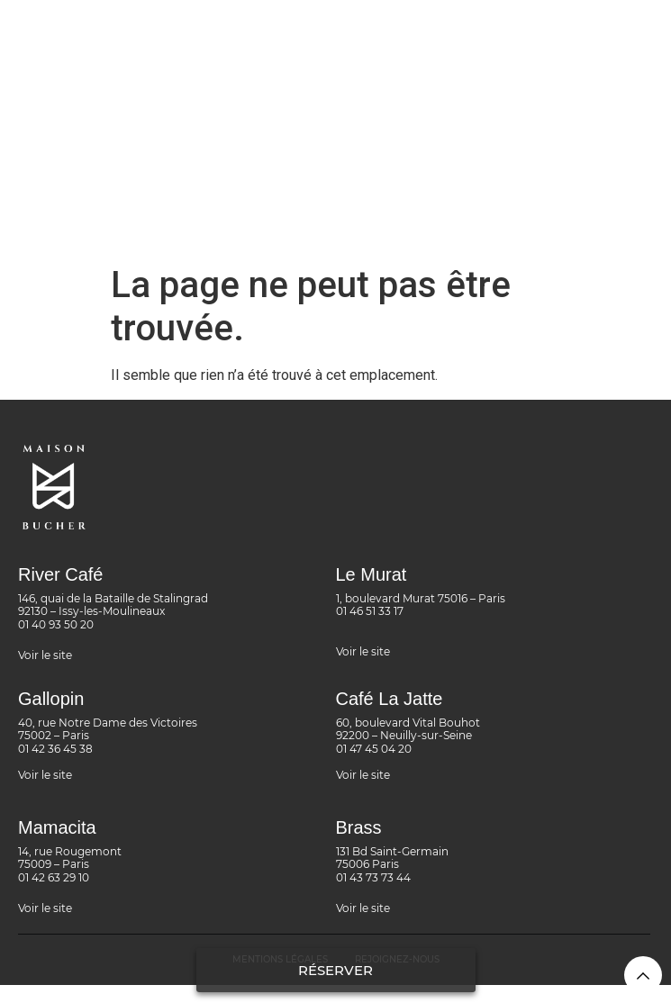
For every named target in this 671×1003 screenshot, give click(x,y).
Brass (359, 827)
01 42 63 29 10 (53, 877)
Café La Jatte (389, 699)
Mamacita (57, 827)
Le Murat (371, 574)
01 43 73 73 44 (373, 877)
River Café (60, 574)
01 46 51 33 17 (370, 611)
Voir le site (45, 655)
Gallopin (51, 699)
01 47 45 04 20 (374, 748)
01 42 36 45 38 (55, 748)
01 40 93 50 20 (56, 624)
